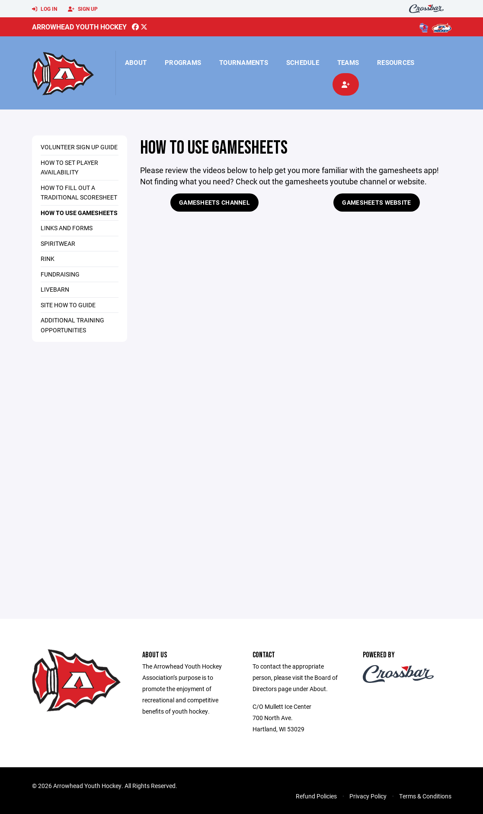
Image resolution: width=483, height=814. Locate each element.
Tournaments (243, 62)
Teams (348, 62)
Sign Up (83, 9)
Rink (47, 258)
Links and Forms (67, 228)
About (136, 62)
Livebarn (55, 289)
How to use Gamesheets (79, 213)
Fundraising (60, 274)
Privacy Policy (368, 796)
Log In (44, 9)
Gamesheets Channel (214, 202)
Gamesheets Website (376, 202)
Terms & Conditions (425, 796)
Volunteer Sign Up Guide (79, 147)
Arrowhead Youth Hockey (79, 26)
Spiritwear (58, 243)
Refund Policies (316, 796)
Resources (395, 62)
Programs (183, 62)
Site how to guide (68, 305)
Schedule (302, 62)
